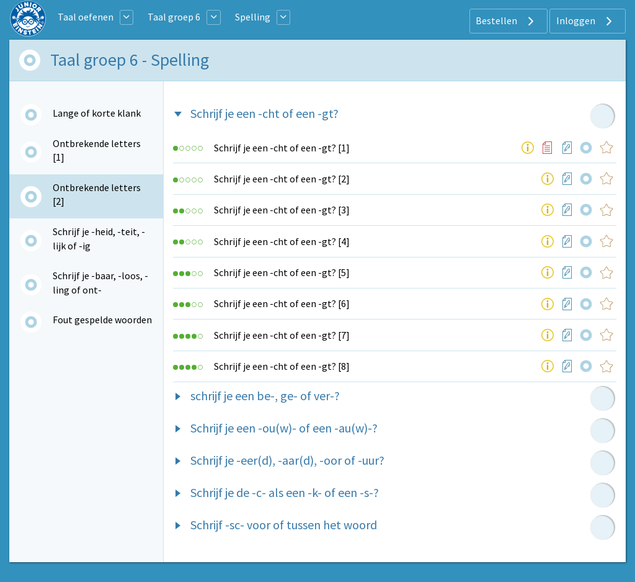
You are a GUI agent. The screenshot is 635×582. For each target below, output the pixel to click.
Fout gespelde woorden (102, 319)
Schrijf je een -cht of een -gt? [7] (282, 335)
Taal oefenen (85, 17)
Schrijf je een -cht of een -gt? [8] (282, 366)
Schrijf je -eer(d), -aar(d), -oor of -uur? (287, 460)
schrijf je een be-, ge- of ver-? (265, 395)
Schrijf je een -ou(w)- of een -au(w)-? (284, 428)
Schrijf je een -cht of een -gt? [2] (282, 178)
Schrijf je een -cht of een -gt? (264, 113)
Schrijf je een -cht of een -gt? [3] (282, 210)
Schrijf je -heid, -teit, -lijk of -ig (99, 238)
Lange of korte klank (97, 113)
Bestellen (506, 21)
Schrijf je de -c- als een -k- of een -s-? (284, 492)
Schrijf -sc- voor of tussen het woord (283, 524)
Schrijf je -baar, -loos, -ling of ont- (100, 282)
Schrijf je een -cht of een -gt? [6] (282, 303)
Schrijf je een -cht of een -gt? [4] (282, 241)
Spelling (252, 17)
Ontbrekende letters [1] (97, 150)
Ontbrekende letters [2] (97, 194)
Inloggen (585, 21)
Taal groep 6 (174, 17)
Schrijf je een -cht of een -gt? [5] (282, 272)
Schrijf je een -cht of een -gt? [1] (282, 147)
